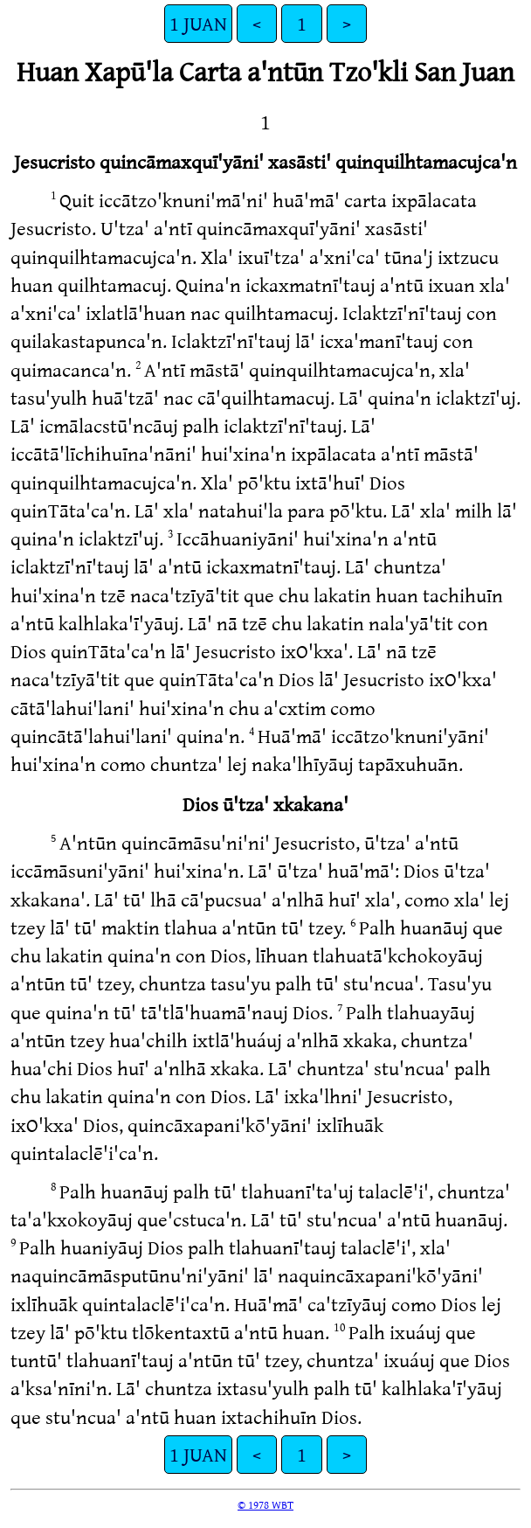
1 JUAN (198, 23)
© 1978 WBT (265, 1504)
